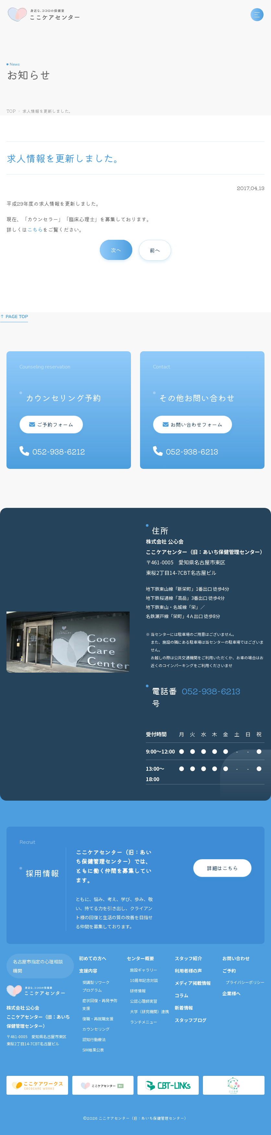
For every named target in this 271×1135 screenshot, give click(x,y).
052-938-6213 (211, 691)
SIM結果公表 (93, 1049)
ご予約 (229, 970)
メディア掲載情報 (193, 983)
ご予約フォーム (51, 424)
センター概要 (140, 958)
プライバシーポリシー (245, 982)
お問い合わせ (236, 958)
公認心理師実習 (143, 1001)
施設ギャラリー (143, 970)
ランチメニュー (143, 1022)
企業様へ (231, 993)
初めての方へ (92, 958)
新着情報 (184, 1007)
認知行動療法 (94, 1039)
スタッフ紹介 (188, 958)
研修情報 (138, 990)
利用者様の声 (188, 970)
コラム (181, 995)
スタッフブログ (190, 1020)
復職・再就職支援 (97, 1018)
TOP (11, 111)
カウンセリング (96, 1029)
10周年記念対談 (144, 980)
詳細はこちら (222, 868)
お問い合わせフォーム (192, 424)
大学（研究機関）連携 (149, 1011)
